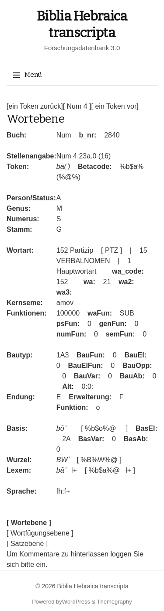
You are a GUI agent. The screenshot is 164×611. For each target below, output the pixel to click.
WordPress (76, 601)
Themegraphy (114, 601)
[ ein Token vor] (115, 106)
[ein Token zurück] (35, 106)
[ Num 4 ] (77, 106)
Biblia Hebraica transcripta (92, 586)
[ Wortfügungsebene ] (40, 533)
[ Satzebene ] (27, 543)
